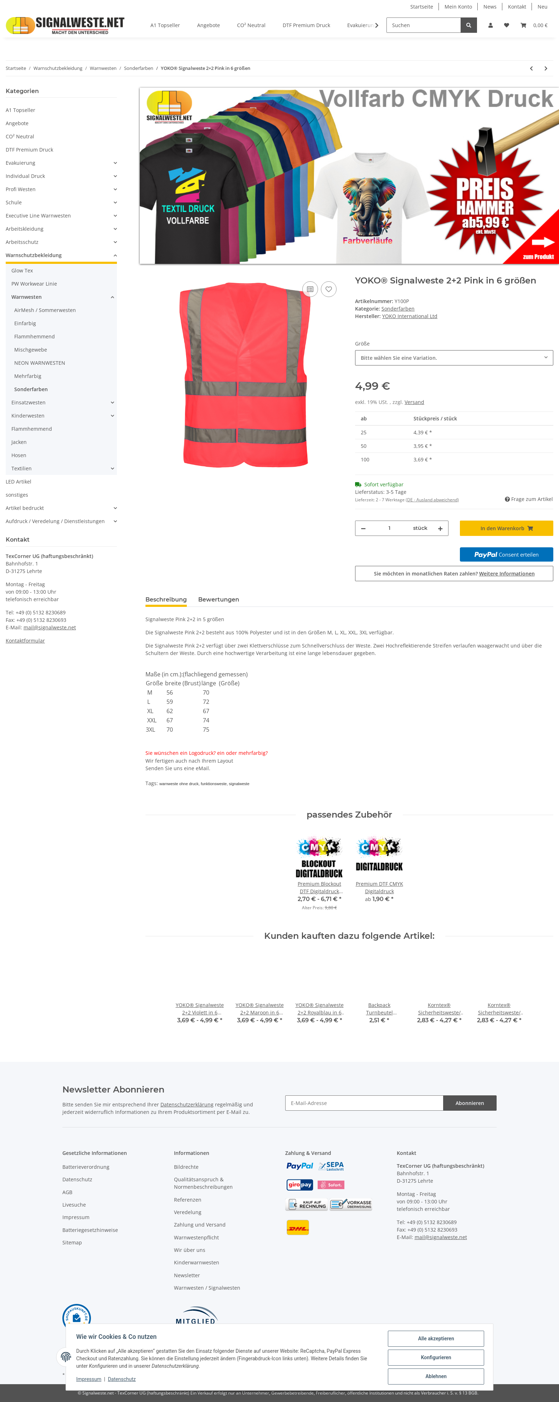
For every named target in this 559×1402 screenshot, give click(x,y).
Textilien (21, 468)
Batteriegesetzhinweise (90, 1230)
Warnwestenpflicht (196, 1237)
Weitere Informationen (507, 573)
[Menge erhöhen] (440, 528)
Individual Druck (25, 176)
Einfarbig (25, 323)
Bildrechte (186, 1166)
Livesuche (74, 1204)
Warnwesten (26, 296)
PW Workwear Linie (34, 283)
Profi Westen (21, 189)
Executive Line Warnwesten (38, 215)
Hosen (18, 455)
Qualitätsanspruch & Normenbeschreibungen (203, 1183)
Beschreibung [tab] (166, 599)
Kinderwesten (28, 415)
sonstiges (17, 494)
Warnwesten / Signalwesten (207, 1287)
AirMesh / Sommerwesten (45, 310)
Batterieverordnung (85, 1166)
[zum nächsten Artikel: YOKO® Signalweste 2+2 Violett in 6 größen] (546, 68)
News (490, 6)
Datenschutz (77, 1179)
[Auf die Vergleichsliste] (310, 289)
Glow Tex (22, 270)
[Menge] (389, 528)
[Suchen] (423, 25)
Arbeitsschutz (22, 242)
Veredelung (187, 1212)
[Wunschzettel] (506, 25)
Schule (14, 202)
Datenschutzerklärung (187, 1104)
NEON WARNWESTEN (39, 362)
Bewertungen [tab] (218, 599)
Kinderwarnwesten (196, 1262)
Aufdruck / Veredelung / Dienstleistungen (55, 521)
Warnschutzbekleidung (34, 255)
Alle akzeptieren (435, 1339)
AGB (67, 1192)
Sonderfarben (398, 308)
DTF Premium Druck (29, 149)
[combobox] (454, 357)
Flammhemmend (34, 336)
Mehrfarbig (27, 376)
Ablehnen (434, 1377)
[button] (490, 25)
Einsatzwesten (28, 402)
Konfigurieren (435, 1358)
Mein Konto (458, 6)
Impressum (75, 1217)
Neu (543, 6)
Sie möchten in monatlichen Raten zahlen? (454, 573)
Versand (414, 402)
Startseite (421, 6)
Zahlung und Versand (200, 1224)
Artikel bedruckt (25, 508)
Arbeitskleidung (24, 228)
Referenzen (187, 1199)
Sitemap (72, 1242)
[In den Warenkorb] (151, 272)
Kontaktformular (25, 640)
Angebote (17, 123)
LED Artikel (18, 481)
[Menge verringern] (363, 528)
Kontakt (517, 6)
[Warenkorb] (534, 25)
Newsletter (187, 1275)
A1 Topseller (20, 110)
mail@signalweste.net (50, 627)
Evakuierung (20, 162)
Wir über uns (189, 1250)
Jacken (19, 442)
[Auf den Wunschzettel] (329, 289)
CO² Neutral (20, 136)
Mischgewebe (30, 349)
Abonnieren (470, 1103)
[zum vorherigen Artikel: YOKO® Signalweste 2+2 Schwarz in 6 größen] (531, 68)
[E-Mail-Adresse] (364, 1103)
